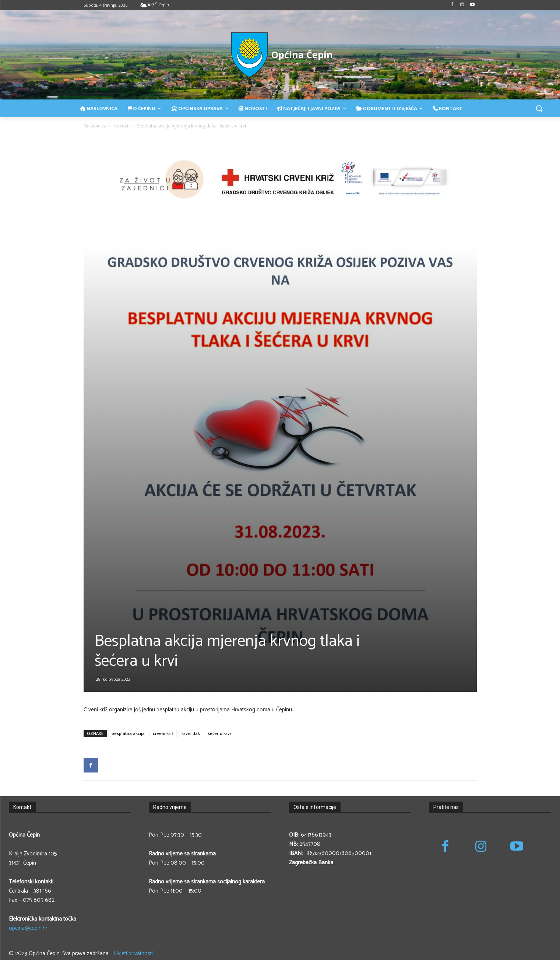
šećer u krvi (219, 733)
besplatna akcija (128, 733)
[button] (539, 108)
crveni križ (163, 733)
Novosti (121, 126)
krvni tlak (191, 733)
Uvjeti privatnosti (133, 953)
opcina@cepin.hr (28, 928)
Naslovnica (95, 126)
